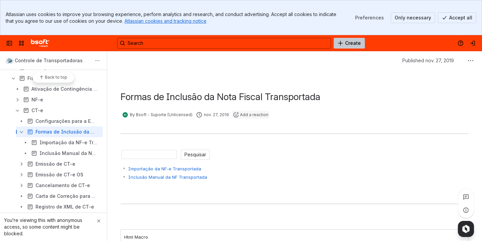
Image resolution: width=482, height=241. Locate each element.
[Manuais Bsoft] (40, 43)
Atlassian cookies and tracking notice (166, 21)
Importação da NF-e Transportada (164, 168)
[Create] (349, 43)
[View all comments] (466, 196)
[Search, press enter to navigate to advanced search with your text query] (224, 43)
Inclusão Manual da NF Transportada (167, 177)
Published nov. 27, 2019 (428, 60)
